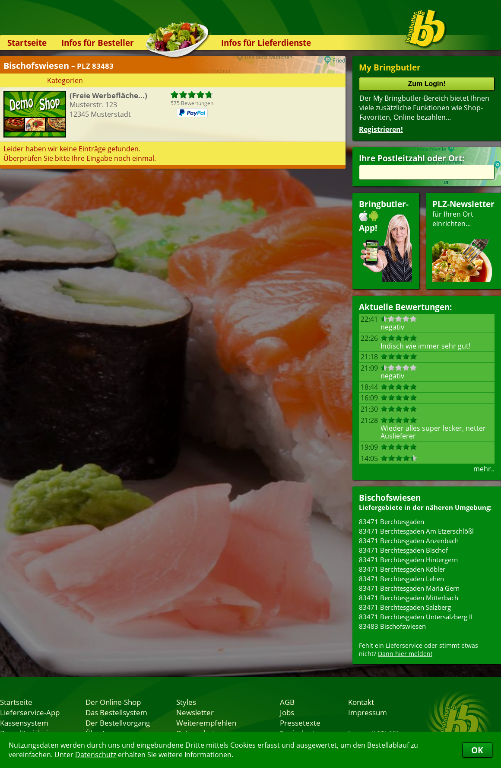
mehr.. (484, 469)
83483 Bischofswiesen (392, 626)
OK (477, 750)
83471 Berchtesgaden (391, 521)
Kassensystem (24, 722)
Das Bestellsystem (116, 712)
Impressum (367, 712)
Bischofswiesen (390, 497)
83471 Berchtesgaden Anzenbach (409, 540)
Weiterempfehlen (206, 722)
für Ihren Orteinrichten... (463, 240)
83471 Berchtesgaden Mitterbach (408, 597)
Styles (186, 702)
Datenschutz (95, 754)
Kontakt (361, 702)
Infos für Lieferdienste (266, 42)
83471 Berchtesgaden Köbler (402, 569)
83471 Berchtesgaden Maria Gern (409, 588)
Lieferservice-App (30, 712)
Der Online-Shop (113, 702)
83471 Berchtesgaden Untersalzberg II (415, 616)
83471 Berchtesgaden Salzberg (405, 607)
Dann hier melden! (405, 654)
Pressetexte (300, 722)
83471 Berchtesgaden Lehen (401, 578)
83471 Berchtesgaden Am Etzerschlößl (416, 531)
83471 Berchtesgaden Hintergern (408, 559)
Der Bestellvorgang (118, 722)
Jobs (287, 712)
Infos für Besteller (97, 42)
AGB (287, 702)
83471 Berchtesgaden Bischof (403, 550)
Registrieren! (381, 129)
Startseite (27, 42)
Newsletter (195, 712)
